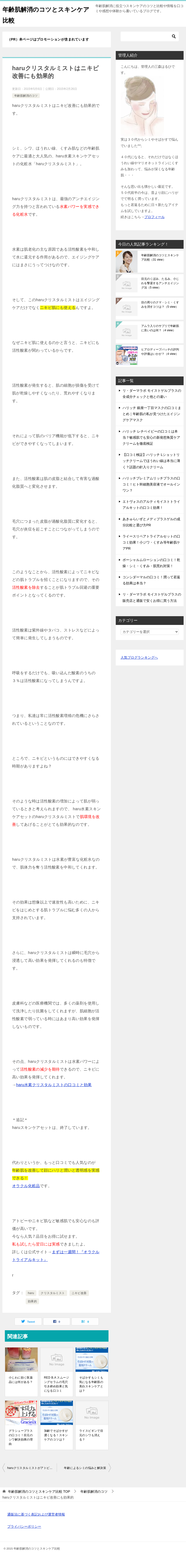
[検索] (150, 36)
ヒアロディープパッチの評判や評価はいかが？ (160, 352)
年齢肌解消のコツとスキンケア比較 (160, 257)
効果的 (32, 1301)
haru (31, 1293)
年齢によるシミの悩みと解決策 (85, 1468)
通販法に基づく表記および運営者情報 (36, 1514)
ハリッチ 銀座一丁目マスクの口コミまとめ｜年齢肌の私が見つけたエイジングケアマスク (152, 414)
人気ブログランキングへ (139, 657)
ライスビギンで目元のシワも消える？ (91, 1435)
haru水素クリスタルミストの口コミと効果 (54, 1085)
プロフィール (154, 217)
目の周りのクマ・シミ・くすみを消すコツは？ (160, 304)
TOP (39, 1491)
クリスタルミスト (53, 1293)
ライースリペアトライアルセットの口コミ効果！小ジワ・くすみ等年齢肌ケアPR (151, 542)
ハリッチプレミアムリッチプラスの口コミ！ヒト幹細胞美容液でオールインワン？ (151, 484)
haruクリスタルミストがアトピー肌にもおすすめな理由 (32, 1468)
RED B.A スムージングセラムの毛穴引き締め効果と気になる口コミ (56, 1384)
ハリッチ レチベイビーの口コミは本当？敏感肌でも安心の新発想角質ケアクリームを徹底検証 (151, 437)
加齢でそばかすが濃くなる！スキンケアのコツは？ (56, 1435)
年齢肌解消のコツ (26, 95)
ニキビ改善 (79, 1293)
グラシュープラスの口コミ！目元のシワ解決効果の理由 (21, 1437)
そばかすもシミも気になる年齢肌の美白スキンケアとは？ (91, 1384)
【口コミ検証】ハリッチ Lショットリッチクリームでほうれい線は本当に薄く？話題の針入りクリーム (151, 461)
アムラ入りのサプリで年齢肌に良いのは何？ (160, 328)
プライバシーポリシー (24, 1526)
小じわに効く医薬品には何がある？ (21, 1380)
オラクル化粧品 (26, 1186)
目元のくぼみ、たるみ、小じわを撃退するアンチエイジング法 (160, 283)
